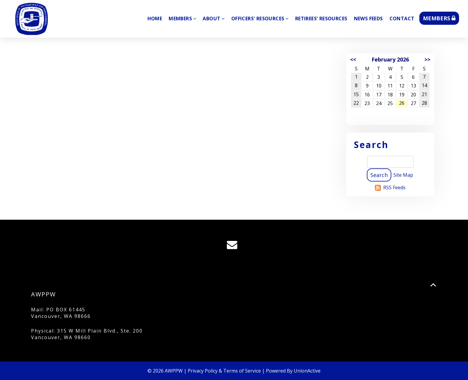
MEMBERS (439, 18)
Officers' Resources (260, 18)
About (213, 18)
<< (353, 59)
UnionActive (307, 370)
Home (154, 18)
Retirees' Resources (321, 18)
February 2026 (390, 59)
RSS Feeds (394, 187)
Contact (402, 18)
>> (427, 59)
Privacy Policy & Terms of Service (224, 370)
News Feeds (368, 18)
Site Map (403, 175)
